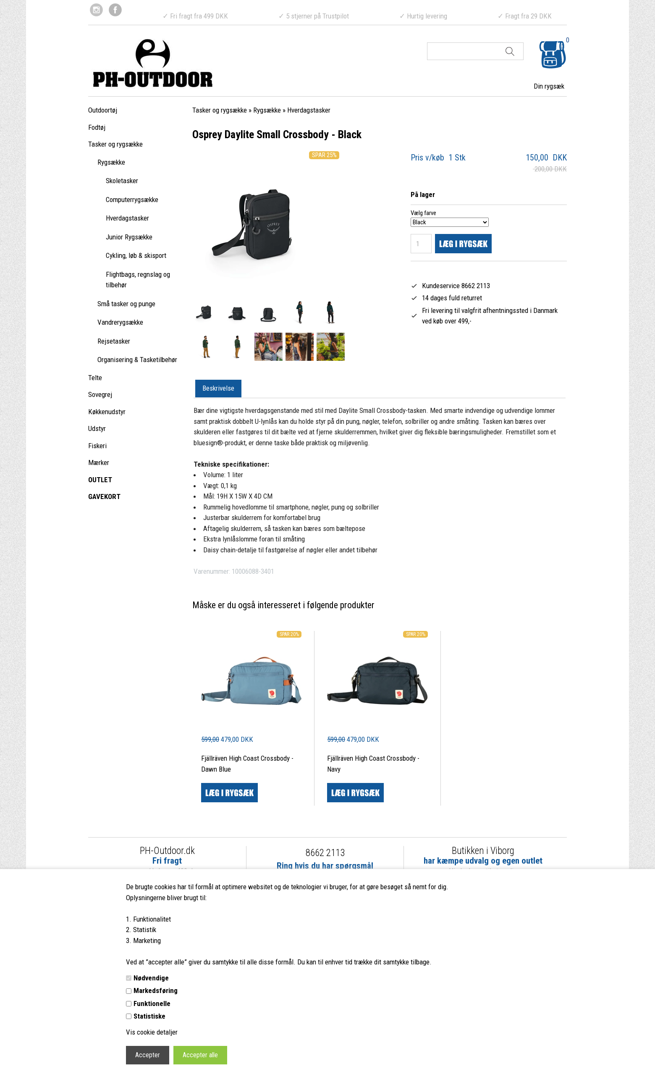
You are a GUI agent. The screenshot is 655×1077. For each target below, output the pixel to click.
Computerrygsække (132, 199)
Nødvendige (151, 978)
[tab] (218, 389)
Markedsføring (156, 990)
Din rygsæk (549, 86)
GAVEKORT (104, 496)
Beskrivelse (218, 388)
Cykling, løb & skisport (136, 255)
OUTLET (100, 479)
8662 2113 (325, 853)
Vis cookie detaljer (152, 1032)
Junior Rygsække (129, 237)
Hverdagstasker (127, 218)
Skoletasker (122, 180)
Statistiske (149, 1016)
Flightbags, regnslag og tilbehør (138, 279)
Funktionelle (152, 1003)
